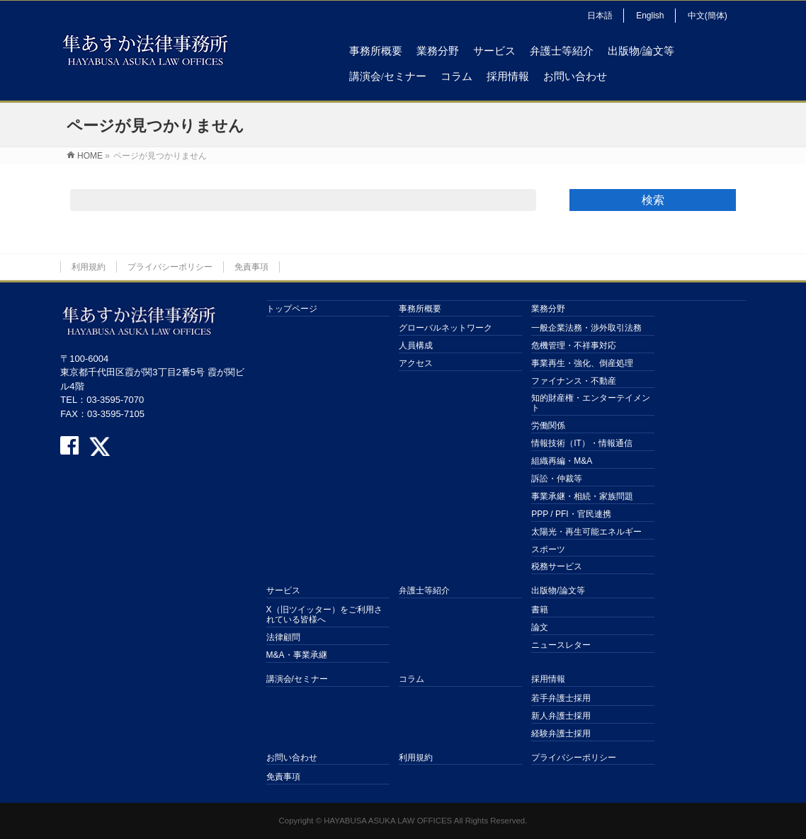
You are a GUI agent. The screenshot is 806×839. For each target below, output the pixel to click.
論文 (539, 627)
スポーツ (548, 549)
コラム (411, 679)
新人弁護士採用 (561, 716)
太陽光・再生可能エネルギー (586, 532)
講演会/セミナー (297, 679)
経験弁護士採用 (561, 733)
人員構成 (416, 345)
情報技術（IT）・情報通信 (581, 443)
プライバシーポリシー (169, 267)
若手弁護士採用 (561, 698)
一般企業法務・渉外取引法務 (586, 328)
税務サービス (556, 566)
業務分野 (548, 309)
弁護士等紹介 (424, 590)
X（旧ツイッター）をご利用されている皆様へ (324, 614)
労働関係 (548, 425)
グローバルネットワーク (445, 328)
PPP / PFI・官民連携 (571, 514)
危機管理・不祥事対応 (573, 345)
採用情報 (548, 679)
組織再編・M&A (561, 461)
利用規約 (89, 267)
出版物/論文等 (557, 590)
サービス (283, 590)
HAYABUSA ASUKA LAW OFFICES (388, 820)
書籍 (539, 610)
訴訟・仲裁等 (556, 479)
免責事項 (251, 267)
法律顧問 (283, 637)
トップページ (291, 309)
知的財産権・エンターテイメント (590, 403)
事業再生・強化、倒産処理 (582, 363)
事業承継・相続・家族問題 (582, 496)
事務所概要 (420, 309)
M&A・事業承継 (296, 655)
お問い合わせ (291, 758)
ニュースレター (561, 645)
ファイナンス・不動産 (573, 381)
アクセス (416, 363)
